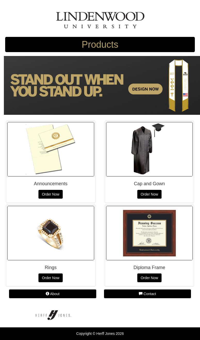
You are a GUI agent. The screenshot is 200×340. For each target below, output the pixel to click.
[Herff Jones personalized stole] (102, 85)
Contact (147, 294)
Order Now (50, 194)
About (53, 294)
